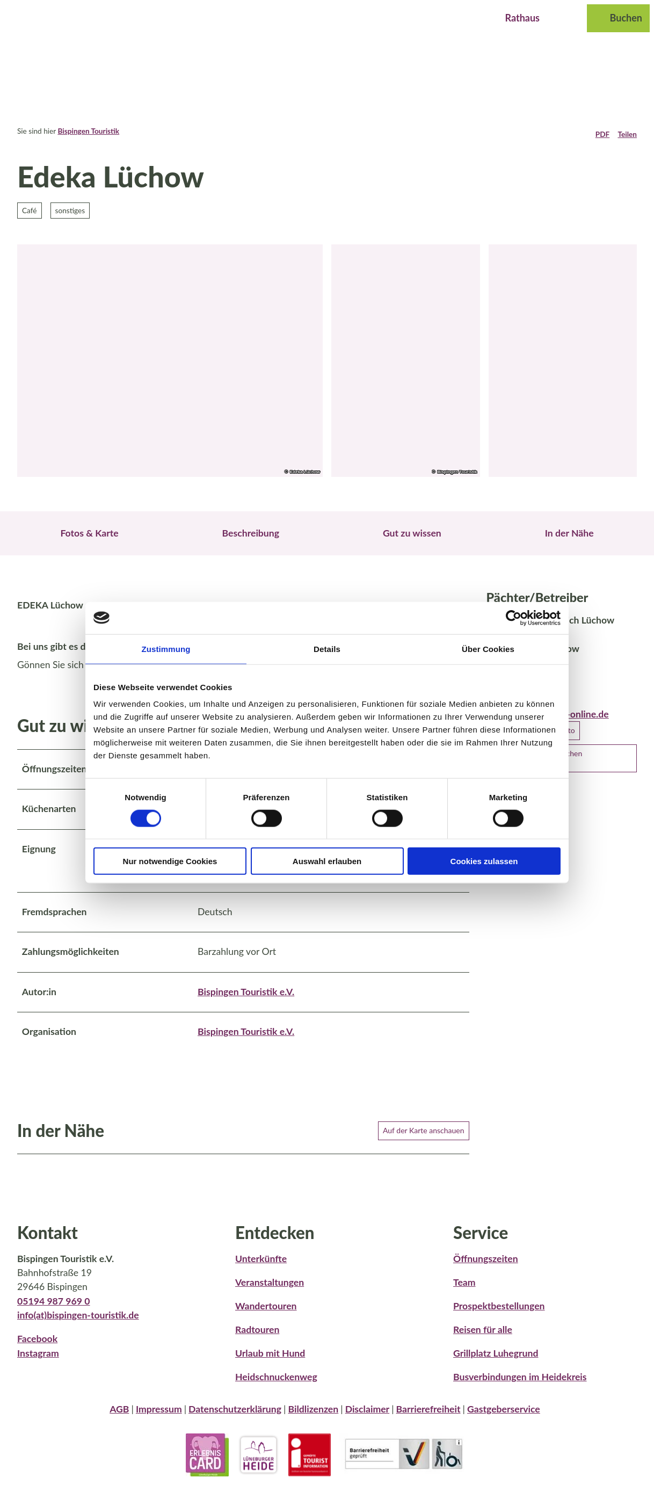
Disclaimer (367, 1409)
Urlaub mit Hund (270, 1352)
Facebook (37, 1338)
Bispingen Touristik (88, 131)
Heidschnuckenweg (276, 1376)
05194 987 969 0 (53, 1300)
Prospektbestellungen (499, 1305)
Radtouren (257, 1329)
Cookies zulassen (484, 861)
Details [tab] (327, 648)
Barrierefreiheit (428, 1409)
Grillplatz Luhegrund (495, 1352)
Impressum (159, 1409)
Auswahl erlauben (327, 861)
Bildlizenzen (313, 1409)
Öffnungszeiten (485, 1258)
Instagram (38, 1352)
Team (464, 1281)
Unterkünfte (261, 1258)
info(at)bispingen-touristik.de (78, 1315)
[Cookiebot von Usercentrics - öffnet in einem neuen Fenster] (514, 618)
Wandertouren (266, 1305)
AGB (119, 1409)
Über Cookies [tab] (488, 648)
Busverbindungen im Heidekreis (520, 1376)
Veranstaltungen (269, 1281)
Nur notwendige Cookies (170, 861)
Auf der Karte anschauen (423, 1130)
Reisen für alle (482, 1329)
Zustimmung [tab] (166, 648)
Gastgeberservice (503, 1409)
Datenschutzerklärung (234, 1409)
